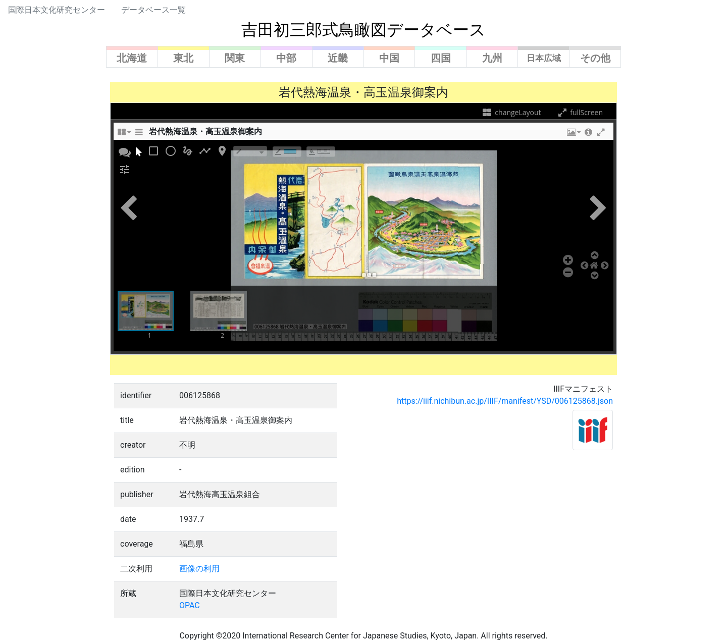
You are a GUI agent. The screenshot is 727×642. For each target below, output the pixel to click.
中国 (389, 58)
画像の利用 (199, 568)
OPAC (189, 605)
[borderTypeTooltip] (250, 151)
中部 (286, 58)
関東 (235, 58)
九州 (492, 58)
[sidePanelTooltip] (139, 134)
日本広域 (544, 58)
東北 (183, 58)
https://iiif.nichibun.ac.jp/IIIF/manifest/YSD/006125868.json (505, 401)
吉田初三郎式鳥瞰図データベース (363, 29)
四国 (441, 58)
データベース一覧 (153, 10)
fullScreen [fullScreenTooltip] (579, 112)
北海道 (132, 58)
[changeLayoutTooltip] (123, 134)
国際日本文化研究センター (56, 10)
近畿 (338, 58)
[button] (573, 134)
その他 (595, 58)
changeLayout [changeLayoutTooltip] (511, 112)
